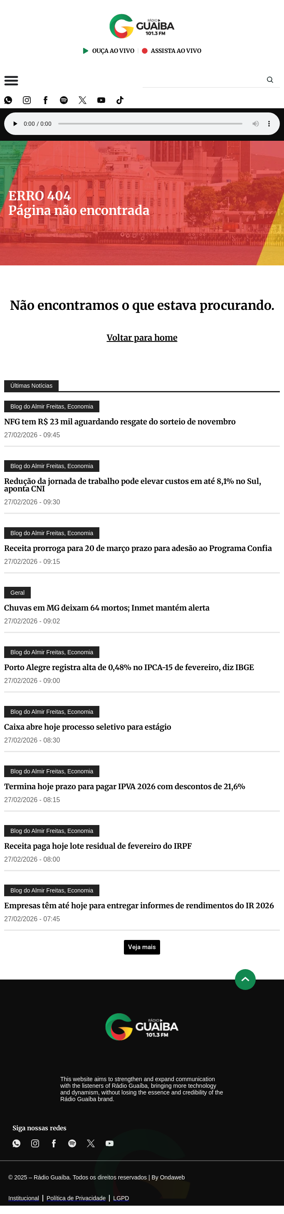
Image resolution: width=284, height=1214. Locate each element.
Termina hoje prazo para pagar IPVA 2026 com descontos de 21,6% (124, 786)
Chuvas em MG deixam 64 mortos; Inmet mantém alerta (107, 608)
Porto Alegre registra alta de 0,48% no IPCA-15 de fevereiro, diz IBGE (129, 667)
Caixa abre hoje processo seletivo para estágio (87, 727)
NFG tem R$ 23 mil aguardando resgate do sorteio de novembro (120, 421)
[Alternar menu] (11, 80)
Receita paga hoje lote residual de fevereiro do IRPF (98, 846)
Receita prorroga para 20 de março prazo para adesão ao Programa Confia (138, 548)
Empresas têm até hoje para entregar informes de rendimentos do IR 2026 (139, 905)
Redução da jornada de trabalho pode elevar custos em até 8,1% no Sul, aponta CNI (132, 485)
